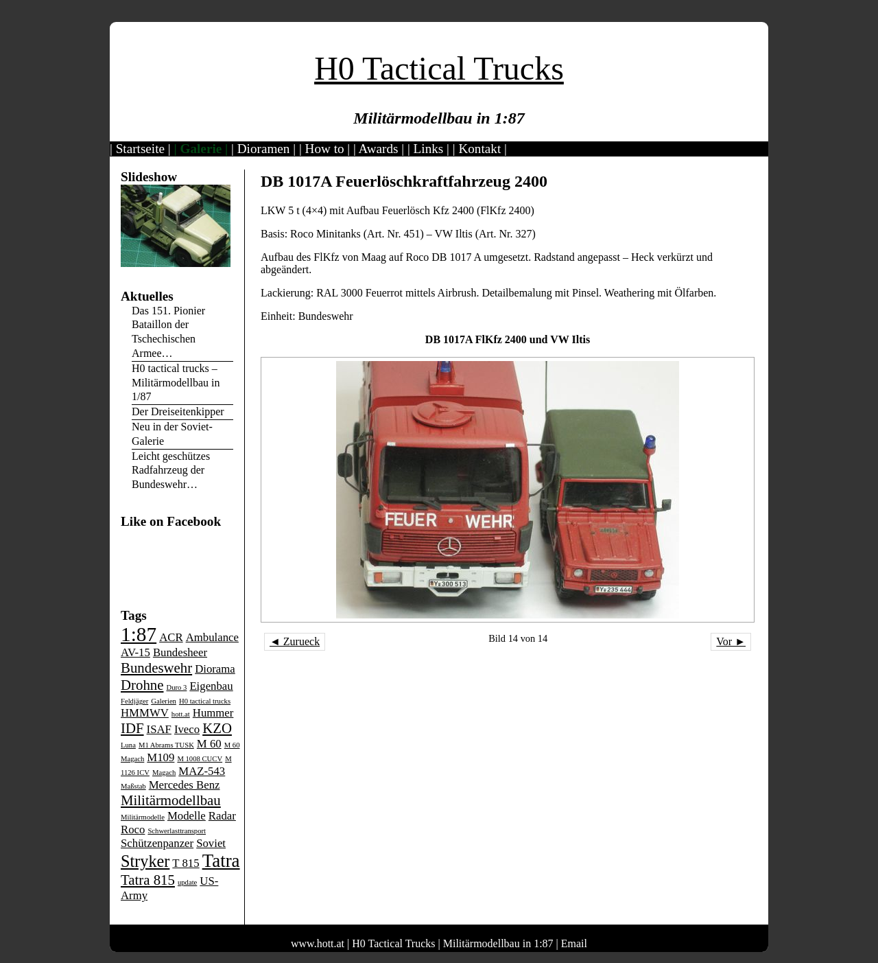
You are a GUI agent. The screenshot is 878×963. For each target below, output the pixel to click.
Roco (133, 829)
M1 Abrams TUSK (166, 745)
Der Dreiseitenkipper (178, 411)
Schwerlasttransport (176, 831)
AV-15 (135, 652)
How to (324, 148)
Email (574, 943)
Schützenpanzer (157, 843)
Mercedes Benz (184, 784)
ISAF (159, 729)
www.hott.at (317, 943)
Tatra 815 (148, 880)
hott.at (180, 714)
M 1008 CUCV (199, 759)
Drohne (142, 685)
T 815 (185, 863)
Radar (222, 815)
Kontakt (479, 148)
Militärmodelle (143, 817)
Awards (379, 148)
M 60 (209, 743)
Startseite (140, 148)
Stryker (145, 861)
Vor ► (731, 641)
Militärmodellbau (171, 800)
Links (429, 148)
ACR (170, 637)
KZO (217, 728)
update (187, 882)
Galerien (163, 701)
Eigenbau (211, 686)
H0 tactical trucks (204, 701)
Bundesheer (180, 652)
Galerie (201, 148)
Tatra (221, 860)
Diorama (215, 668)
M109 (160, 757)
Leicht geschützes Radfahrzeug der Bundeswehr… (171, 470)
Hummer (213, 712)
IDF (132, 728)
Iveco (187, 729)
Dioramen (263, 148)
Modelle (186, 815)
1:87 (138, 634)
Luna (128, 745)
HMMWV (145, 712)
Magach (164, 772)
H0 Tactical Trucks (439, 68)
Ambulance (212, 637)
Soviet (211, 843)
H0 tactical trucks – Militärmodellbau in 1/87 (176, 382)
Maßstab (133, 786)
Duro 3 (176, 687)
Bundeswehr (156, 668)
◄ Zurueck (295, 641)
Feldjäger (134, 701)
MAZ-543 (201, 771)
